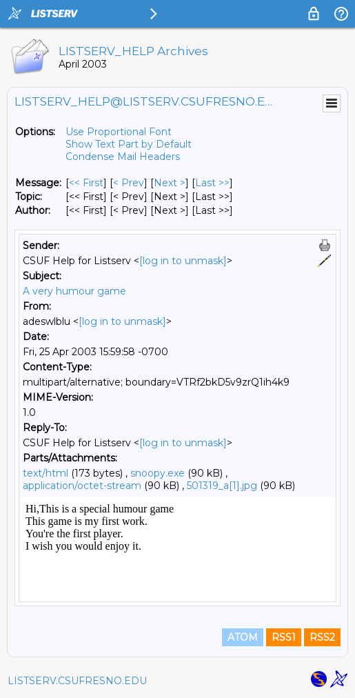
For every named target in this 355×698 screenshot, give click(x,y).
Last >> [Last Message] (212, 183)
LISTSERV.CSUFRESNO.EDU (77, 681)
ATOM (242, 637)
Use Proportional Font (118, 132)
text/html (45, 473)
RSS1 (284, 637)
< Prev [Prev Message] (128, 183)
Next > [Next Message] (169, 183)
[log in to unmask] (183, 261)
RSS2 (322, 637)
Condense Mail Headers (122, 156)
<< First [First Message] (86, 183)
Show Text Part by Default (128, 144)
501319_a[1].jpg (222, 485)
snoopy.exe (157, 473)
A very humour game (74, 291)
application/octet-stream (82, 485)
